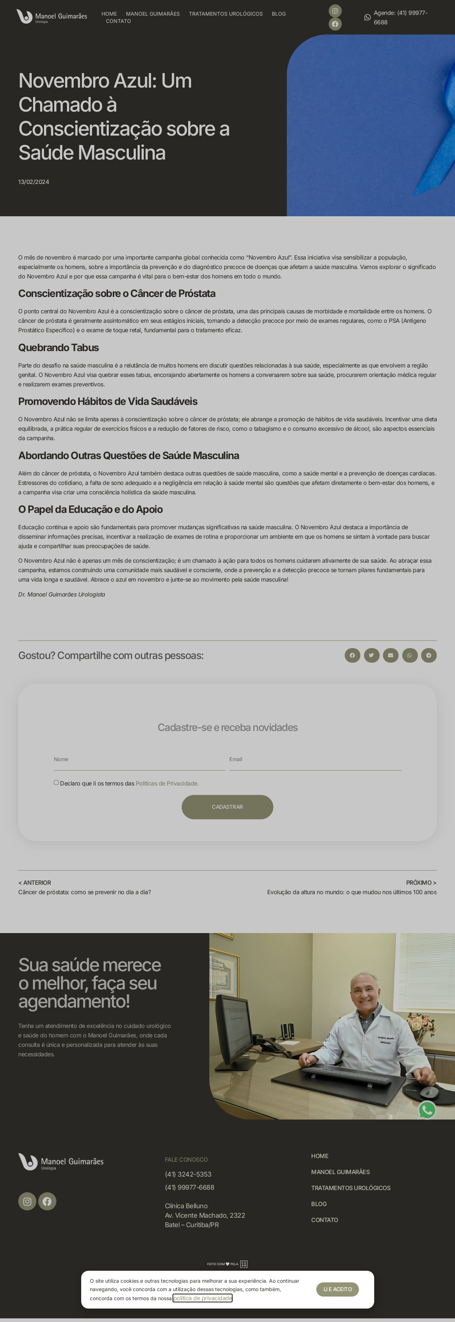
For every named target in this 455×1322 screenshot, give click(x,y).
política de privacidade (202, 1298)
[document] (227, 661)
